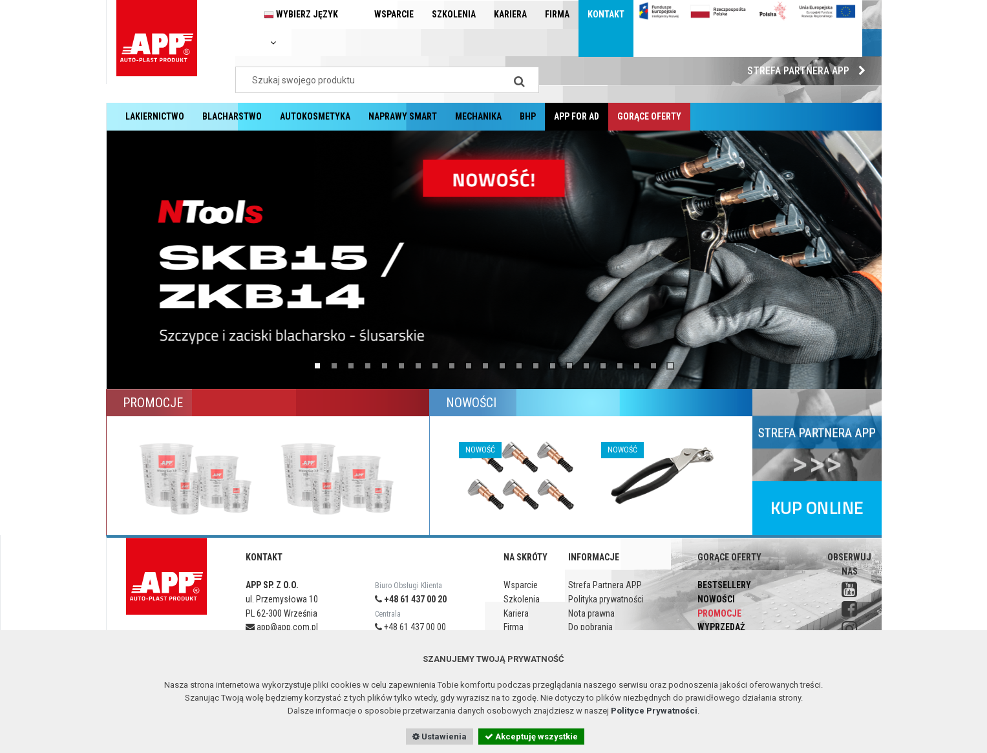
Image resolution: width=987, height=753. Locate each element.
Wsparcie (394, 14)
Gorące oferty (649, 116)
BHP (528, 116)
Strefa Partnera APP (809, 71)
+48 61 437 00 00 (410, 627)
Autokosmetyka (315, 116)
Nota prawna (591, 613)
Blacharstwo (232, 116)
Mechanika (478, 116)
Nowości (716, 599)
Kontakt (606, 14)
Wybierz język (301, 28)
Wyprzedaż (721, 627)
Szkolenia (454, 14)
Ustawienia (439, 736)
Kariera (510, 14)
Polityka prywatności (606, 599)
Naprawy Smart (402, 116)
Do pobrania (590, 627)
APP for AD (576, 116)
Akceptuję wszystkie (531, 736)
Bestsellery (724, 585)
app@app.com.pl (282, 627)
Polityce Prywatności (654, 711)
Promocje (719, 613)
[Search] (519, 80)
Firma (557, 14)
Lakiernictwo (154, 116)
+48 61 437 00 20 (411, 599)
